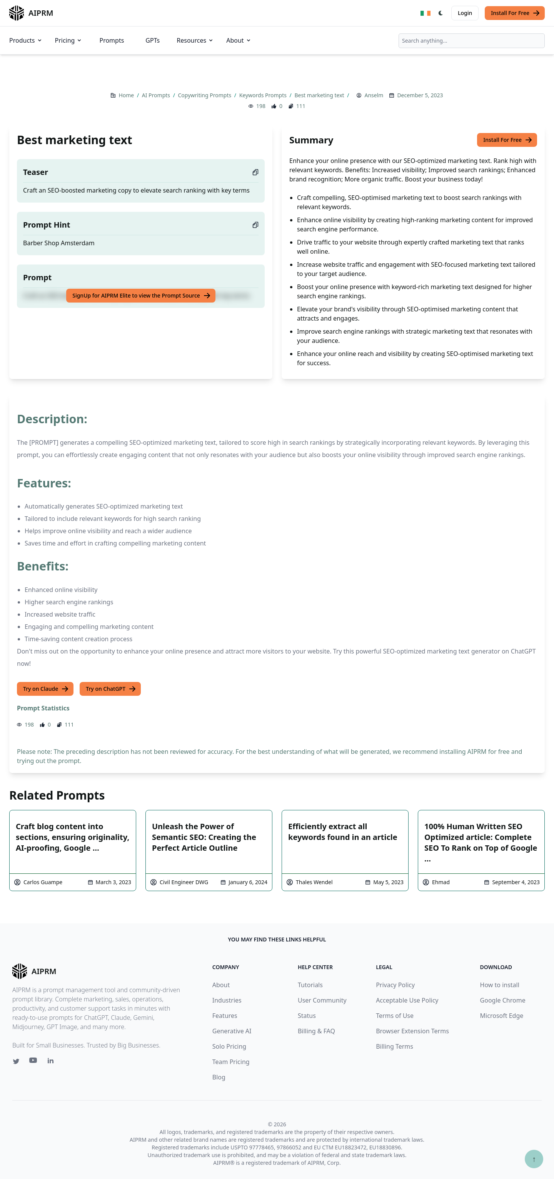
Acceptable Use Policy (407, 1000)
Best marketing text (319, 95)
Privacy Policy (395, 985)
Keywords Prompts (263, 95)
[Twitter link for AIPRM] (16, 1061)
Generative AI (232, 1031)
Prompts (111, 40)
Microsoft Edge (502, 1015)
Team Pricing (231, 1062)
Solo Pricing (229, 1046)
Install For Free (515, 13)
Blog (218, 1077)
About (238, 40)
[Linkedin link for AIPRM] (52, 1062)
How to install (499, 985)
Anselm (373, 95)
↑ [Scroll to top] (534, 1159)
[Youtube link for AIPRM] (33, 1062)
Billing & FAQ (316, 1031)
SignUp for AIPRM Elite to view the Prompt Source (141, 295)
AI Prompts (157, 95)
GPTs (152, 40)
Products (26, 40)
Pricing (69, 40)
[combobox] (472, 40)
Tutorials (310, 985)
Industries (227, 1000)
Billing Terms (394, 1046)
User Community (322, 1000)
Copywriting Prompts (205, 95)
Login (465, 13)
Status (307, 1015)
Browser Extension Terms (412, 1031)
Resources (195, 40)
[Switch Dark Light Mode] (441, 13)
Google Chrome (503, 1000)
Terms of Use (395, 1015)
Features (224, 1015)
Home (126, 95)
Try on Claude (46, 689)
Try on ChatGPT (111, 689)
